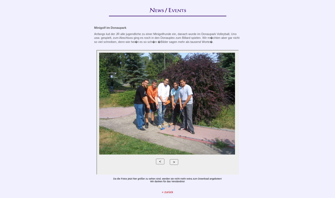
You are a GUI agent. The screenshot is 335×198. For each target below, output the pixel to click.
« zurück (167, 192)
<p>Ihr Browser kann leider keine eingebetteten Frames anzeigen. (167, 112)
